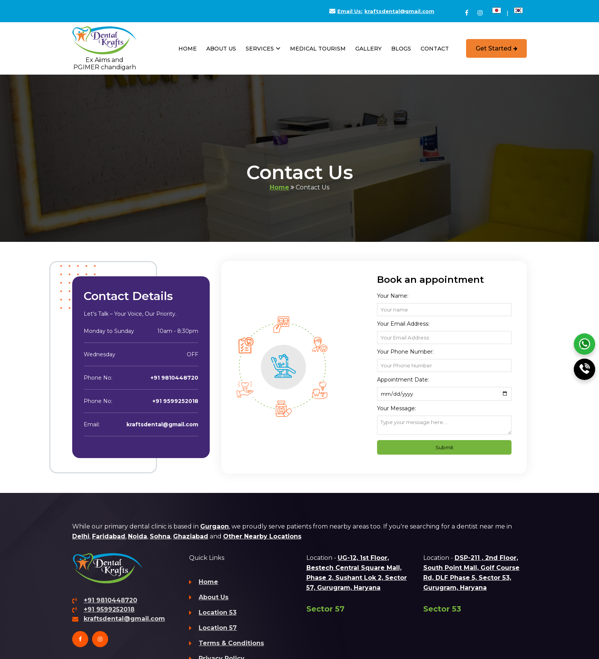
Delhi (80, 536)
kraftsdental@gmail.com (381, 11)
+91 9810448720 (174, 377)
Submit (444, 447)
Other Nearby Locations (262, 536)
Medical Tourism (318, 48)
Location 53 (217, 612)
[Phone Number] (444, 365)
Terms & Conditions (231, 643)
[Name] (444, 309)
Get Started (496, 48)
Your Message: (396, 408)
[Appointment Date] (444, 394)
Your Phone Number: (405, 351)
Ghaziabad (190, 536)
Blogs (401, 48)
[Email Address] (444, 337)
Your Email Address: (403, 323)
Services (263, 49)
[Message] (444, 425)
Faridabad (108, 536)
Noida (137, 536)
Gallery (368, 48)
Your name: (392, 295)
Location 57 (218, 627)
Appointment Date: (403, 379)
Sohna (160, 536)
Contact (435, 48)
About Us (221, 48)
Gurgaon (214, 526)
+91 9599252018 (175, 401)
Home (187, 48)
